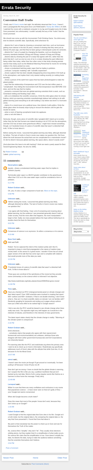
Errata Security (16, 7)
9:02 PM (11, 223)
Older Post (62, 458)
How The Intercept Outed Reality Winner (85, 57)
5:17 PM (11, 183)
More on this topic (50, 191)
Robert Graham (14, 187)
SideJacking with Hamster (79, 96)
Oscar (54, 24)
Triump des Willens (53, 27)
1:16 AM (11, 407)
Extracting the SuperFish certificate (85, 77)
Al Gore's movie (18, 24)
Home (35, 458)
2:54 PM (11, 443)
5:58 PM (11, 194)
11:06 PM (11, 284)
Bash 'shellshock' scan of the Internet (85, 133)
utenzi (10, 359)
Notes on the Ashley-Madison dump (80, 210)
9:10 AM (11, 234)
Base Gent (12, 239)
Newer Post (8, 458)
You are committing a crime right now (80, 38)
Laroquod (12, 384)
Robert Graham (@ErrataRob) (78, 21)
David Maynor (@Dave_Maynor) (79, 26)
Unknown (11, 199)
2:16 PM (11, 323)
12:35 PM (11, 259)
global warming (14, 154)
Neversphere (13, 165)
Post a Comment (12, 448)
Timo (10, 289)
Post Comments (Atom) (40, 464)
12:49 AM (11, 379)
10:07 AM (11, 355)
